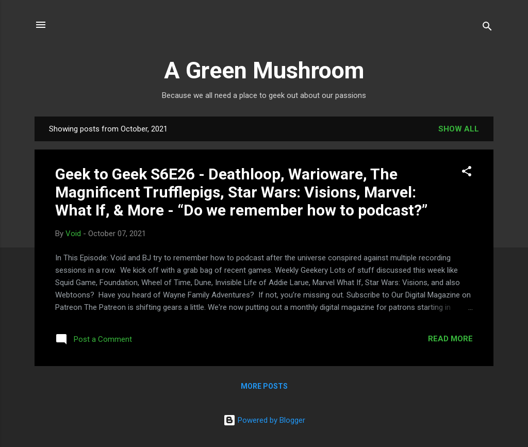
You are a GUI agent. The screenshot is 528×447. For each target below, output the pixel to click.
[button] (466, 173)
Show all (458, 129)
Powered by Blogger (264, 420)
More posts (264, 386)
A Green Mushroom (264, 70)
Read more (450, 338)
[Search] (487, 28)
